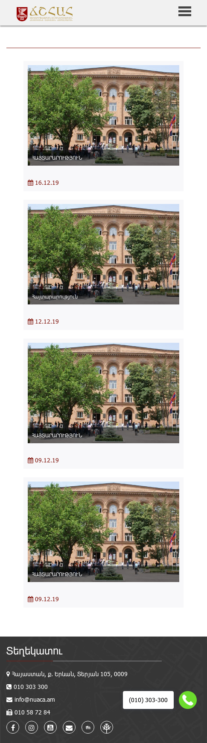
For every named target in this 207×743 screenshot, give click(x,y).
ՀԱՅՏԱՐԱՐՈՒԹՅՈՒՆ (57, 158)
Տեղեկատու (34, 650)
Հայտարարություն (55, 296)
